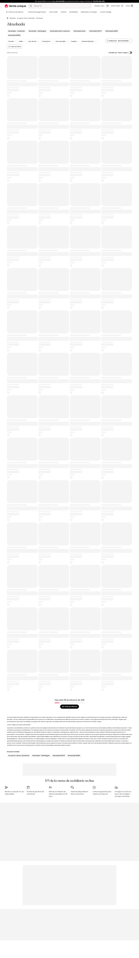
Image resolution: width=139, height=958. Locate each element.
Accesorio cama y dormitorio (26, 18)
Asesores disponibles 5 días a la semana (79, 792)
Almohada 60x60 (74, 756)
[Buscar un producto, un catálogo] (31, 6)
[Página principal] (7, 18)
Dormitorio (13, 18)
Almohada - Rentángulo (41, 756)
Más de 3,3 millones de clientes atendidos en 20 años (58, 793)
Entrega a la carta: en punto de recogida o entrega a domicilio (123, 793)
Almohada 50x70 (59, 756)
